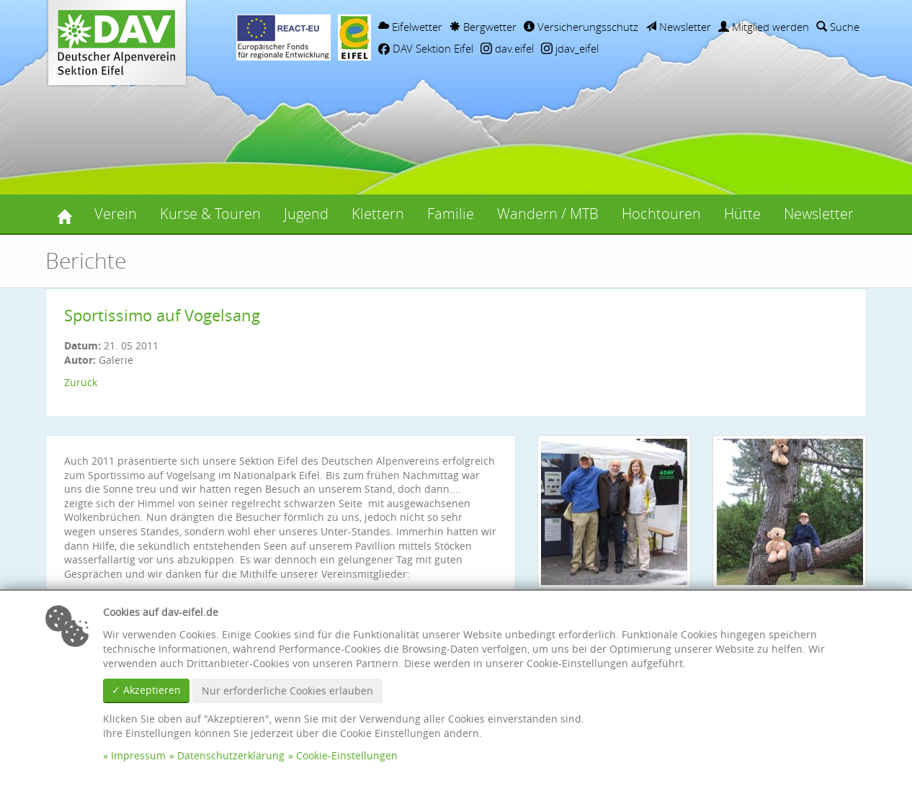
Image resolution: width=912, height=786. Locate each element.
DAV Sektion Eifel (425, 48)
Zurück (80, 382)
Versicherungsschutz (581, 26)
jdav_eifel (570, 48)
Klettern (378, 213)
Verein (115, 213)
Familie (450, 213)
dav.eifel (507, 48)
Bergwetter (483, 26)
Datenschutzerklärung (231, 755)
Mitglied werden (763, 26)
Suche (837, 26)
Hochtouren (661, 213)
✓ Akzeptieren (146, 690)
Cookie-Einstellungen (347, 755)
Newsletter (678, 26)
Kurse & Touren (210, 213)
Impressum (138, 755)
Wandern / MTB (548, 213)
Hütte (742, 213)
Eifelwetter (410, 26)
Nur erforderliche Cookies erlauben (287, 690)
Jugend (306, 213)
